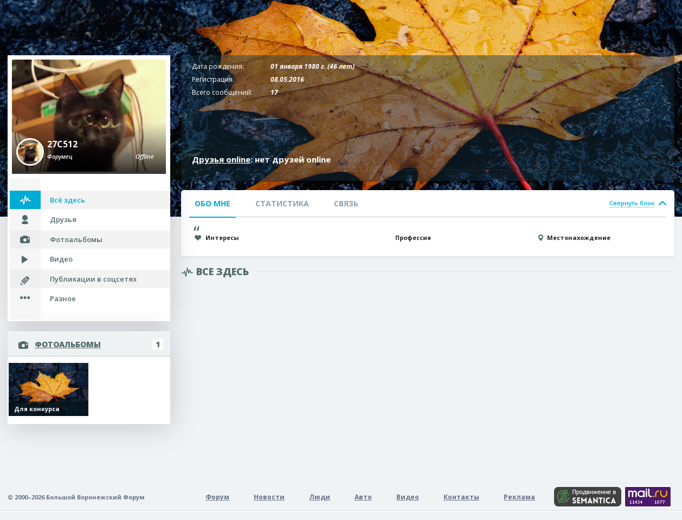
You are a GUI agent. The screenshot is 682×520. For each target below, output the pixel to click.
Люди (319, 497)
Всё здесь (67, 200)
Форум (217, 497)
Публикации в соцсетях (93, 279)
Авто (363, 497)
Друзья (63, 219)
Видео (61, 259)
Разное (63, 298)
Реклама (519, 497)
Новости (269, 497)
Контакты (461, 497)
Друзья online (221, 159)
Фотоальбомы (76, 239)
